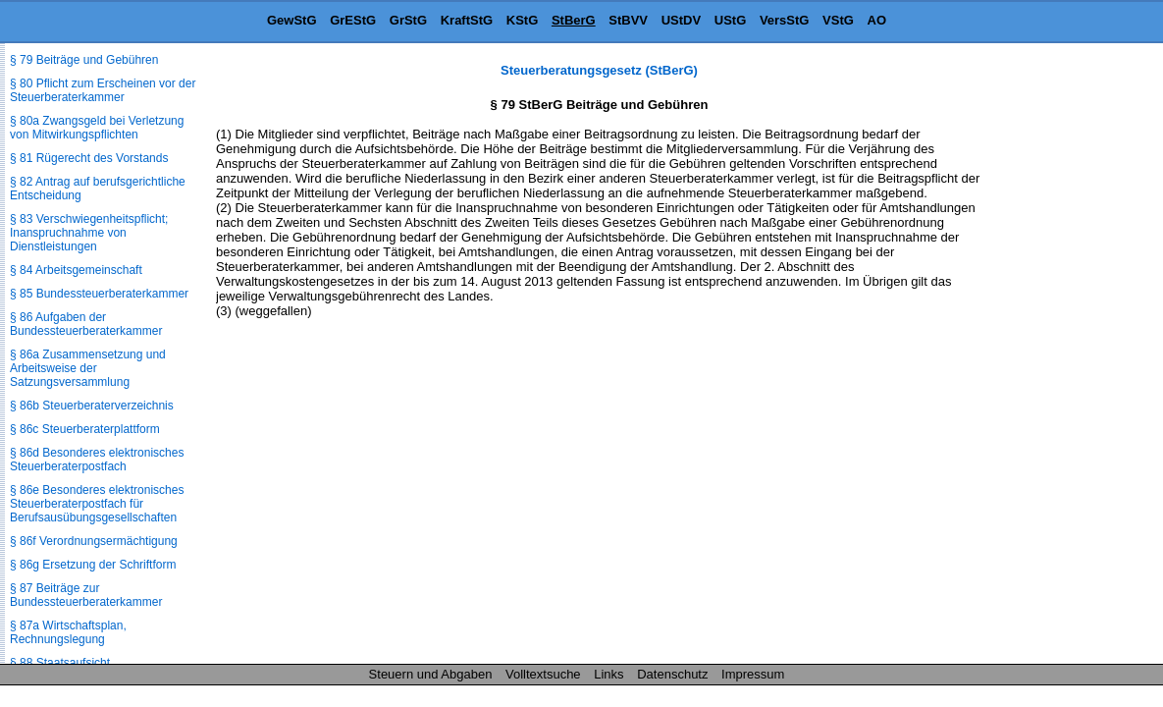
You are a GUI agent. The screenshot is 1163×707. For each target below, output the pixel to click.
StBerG (574, 20)
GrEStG (353, 20)
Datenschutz (672, 674)
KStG (522, 20)
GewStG (292, 20)
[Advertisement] (1064, 357)
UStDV (681, 20)
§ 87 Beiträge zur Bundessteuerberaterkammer (86, 595)
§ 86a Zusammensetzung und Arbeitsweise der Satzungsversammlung (88, 368)
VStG (838, 20)
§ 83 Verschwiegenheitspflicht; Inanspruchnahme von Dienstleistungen (89, 232)
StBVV (628, 20)
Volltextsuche (543, 674)
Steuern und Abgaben (431, 674)
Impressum (752, 674)
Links (608, 674)
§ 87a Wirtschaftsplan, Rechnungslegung (68, 632)
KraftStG (467, 20)
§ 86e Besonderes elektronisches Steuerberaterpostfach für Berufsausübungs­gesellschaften (97, 503)
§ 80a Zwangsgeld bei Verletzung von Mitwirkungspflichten (97, 127)
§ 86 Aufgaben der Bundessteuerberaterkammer (86, 324)
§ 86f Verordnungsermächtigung (94, 541)
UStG (730, 20)
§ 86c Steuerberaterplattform (85, 429)
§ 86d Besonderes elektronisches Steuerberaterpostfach (97, 459)
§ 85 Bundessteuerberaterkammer (99, 293)
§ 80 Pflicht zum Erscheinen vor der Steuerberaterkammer (102, 90)
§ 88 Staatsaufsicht (60, 663)
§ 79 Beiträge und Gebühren (84, 60)
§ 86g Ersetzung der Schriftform (93, 564)
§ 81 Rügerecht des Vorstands (89, 158)
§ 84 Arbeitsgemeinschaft (76, 270)
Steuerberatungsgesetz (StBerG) (599, 70)
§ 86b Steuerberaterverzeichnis (92, 405)
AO (877, 20)
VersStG (785, 20)
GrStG (408, 20)
